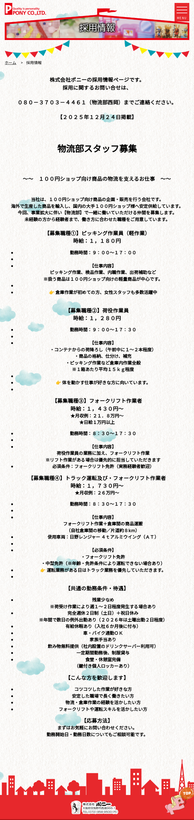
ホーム (10, 62)
